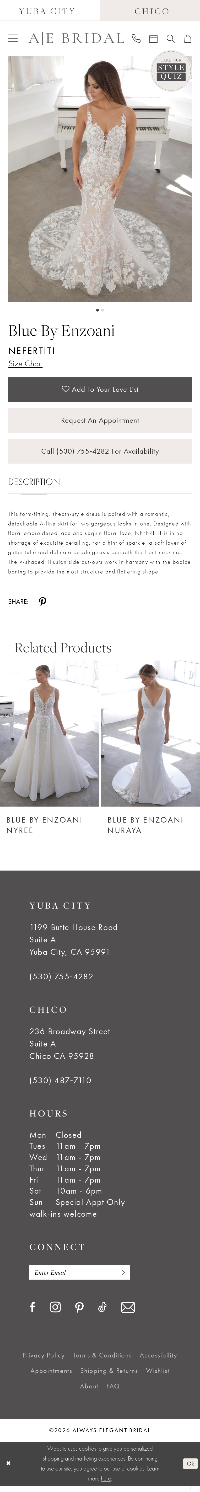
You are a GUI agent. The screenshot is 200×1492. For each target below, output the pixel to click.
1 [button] (97, 310)
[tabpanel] (100, 179)
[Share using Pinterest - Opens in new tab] (42, 607)
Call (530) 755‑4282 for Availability (100, 456)
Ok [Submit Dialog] (190, 1470)
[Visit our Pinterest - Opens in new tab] (79, 1314)
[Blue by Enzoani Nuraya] (150, 739)
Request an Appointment (100, 423)
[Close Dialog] (8, 1470)
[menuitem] (12, 38)
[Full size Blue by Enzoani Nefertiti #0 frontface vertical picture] (100, 179)
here (106, 1485)
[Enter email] (82, 1278)
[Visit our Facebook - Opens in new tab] (32, 1313)
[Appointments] (153, 38)
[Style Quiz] (171, 71)
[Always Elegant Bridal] (76, 38)
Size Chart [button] (26, 364)
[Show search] (171, 38)
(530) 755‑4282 (61, 981)
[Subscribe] (126, 1278)
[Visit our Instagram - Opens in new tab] (55, 1313)
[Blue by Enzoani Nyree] (49, 739)
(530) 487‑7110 (60, 1085)
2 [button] (102, 310)
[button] (12, 38)
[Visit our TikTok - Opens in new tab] (102, 1313)
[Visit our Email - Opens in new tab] (128, 1314)
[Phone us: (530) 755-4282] (136, 38)
